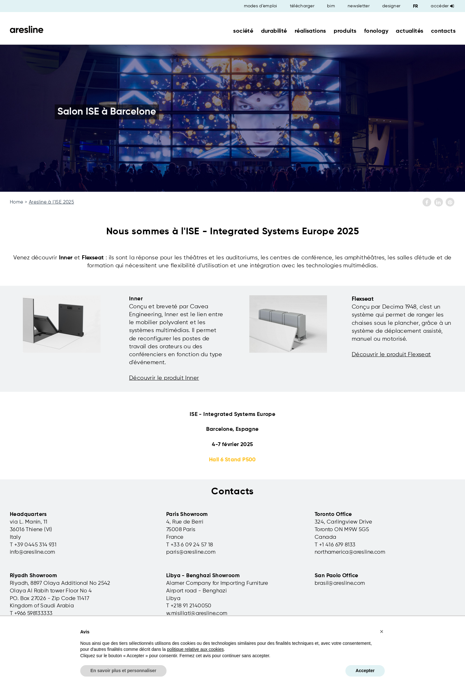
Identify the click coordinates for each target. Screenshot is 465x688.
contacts (443, 31)
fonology (376, 31)
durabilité (274, 31)
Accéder (442, 6)
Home (16, 202)
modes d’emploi (260, 6)
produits (345, 31)
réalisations (310, 31)
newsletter (359, 6)
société (243, 31)
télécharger (302, 6)
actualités (409, 31)
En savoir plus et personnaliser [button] (123, 670)
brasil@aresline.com (340, 583)
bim (331, 6)
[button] (382, 631)
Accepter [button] (365, 670)
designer (391, 6)
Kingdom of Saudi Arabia (42, 606)
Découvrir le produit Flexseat (391, 354)
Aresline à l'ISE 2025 (51, 202)
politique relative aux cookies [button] (195, 649)
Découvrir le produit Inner (164, 378)
